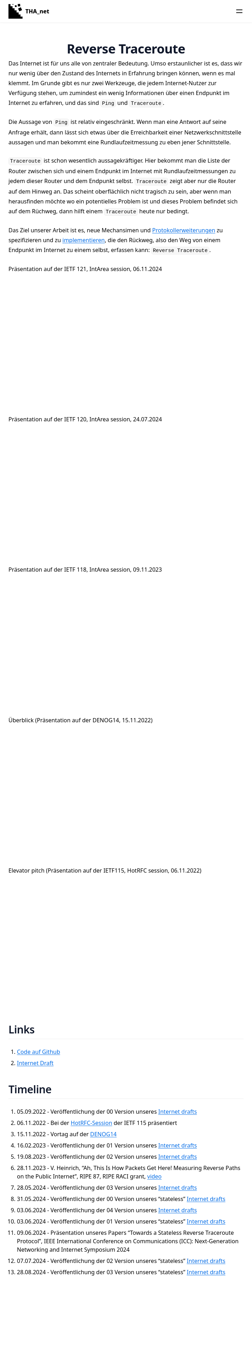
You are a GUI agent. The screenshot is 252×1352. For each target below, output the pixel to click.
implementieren (83, 240)
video (154, 1176)
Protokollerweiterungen (183, 230)
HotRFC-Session (91, 1123)
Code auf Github (38, 1052)
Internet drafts (177, 1111)
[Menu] (239, 11)
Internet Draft (35, 1063)
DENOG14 (103, 1134)
